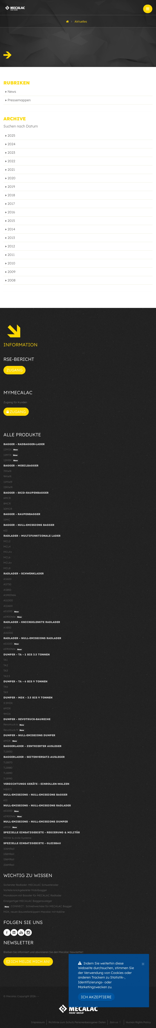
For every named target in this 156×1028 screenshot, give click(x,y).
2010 (11, 263)
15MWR (7, 487)
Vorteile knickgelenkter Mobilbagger (25, 890)
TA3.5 (6, 676)
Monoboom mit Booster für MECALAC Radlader (32, 895)
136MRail (8, 854)
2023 (11, 153)
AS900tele (9, 595)
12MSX (11, 450)
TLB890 (7, 773)
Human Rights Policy (138, 1022)
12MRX (11, 460)
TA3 (5, 670)
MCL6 (6, 557)
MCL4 (7, 546)
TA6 (5, 686)
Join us (114, 1022)
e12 (5, 530)
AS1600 (8, 606)
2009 (11, 272)
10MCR (7, 508)
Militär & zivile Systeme (17, 838)
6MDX (7, 708)
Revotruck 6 (14, 725)
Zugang (14, 370)
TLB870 (7, 762)
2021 (11, 170)
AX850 (7, 627)
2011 (11, 255)
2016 (11, 212)
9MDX (7, 713)
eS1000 (11, 611)
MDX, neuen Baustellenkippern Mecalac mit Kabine (34, 911)
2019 (11, 187)
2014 (11, 229)
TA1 (5, 659)
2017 (11, 204)
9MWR (7, 476)
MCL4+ (7, 551)
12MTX (11, 455)
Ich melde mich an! (28, 961)
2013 (11, 238)
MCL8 (6, 568)
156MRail (8, 859)
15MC (6, 519)
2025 (11, 135)
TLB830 (7, 751)
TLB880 (7, 767)
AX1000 (8, 632)
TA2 (5, 665)
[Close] (143, 963)
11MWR (7, 482)
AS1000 (8, 600)
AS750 (7, 584)
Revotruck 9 (14, 730)
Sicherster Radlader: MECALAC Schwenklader (30, 884)
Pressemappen (19, 100)
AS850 (7, 589)
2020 (11, 178)
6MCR (7, 498)
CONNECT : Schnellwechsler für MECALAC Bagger (37, 906)
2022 (11, 161)
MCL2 (6, 541)
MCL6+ (7, 562)
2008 (11, 280)
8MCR (7, 503)
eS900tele (13, 617)
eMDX (10, 741)
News (12, 92)
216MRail (8, 864)
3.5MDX (8, 703)
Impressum (38, 1022)
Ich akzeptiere (96, 997)
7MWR (7, 471)
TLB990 (7, 778)
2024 (11, 144)
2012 (11, 246)
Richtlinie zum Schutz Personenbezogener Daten (77, 1022)
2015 (11, 221)
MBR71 (7, 789)
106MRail (8, 848)
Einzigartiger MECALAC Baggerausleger (27, 901)
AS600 (7, 579)
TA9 (5, 692)
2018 (11, 195)
